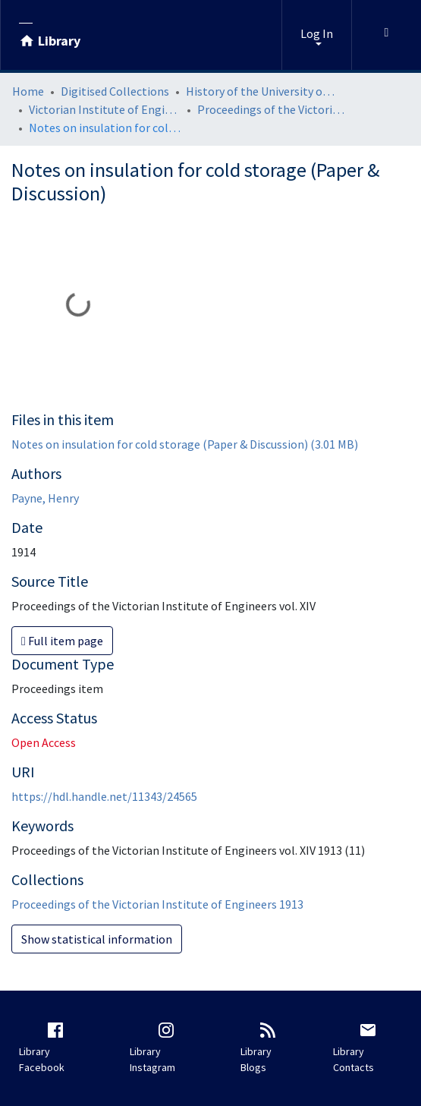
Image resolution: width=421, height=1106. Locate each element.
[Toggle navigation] (386, 35)
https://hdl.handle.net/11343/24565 (104, 796)
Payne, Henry (45, 498)
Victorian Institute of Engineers (105, 109)
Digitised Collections (115, 91)
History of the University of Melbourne (262, 91)
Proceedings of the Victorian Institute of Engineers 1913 (273, 109)
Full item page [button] (62, 640)
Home (28, 91)
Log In (316, 33)
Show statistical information (96, 939)
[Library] (49, 35)
